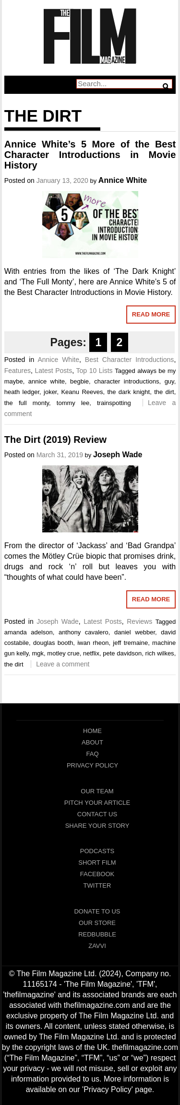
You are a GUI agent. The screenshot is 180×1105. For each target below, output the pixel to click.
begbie (79, 381)
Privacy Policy (92, 765)
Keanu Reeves (82, 391)
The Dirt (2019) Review (55, 439)
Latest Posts (53, 370)
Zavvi (97, 945)
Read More (151, 314)
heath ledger (21, 391)
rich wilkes (159, 653)
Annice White (122, 180)
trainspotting (114, 402)
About (92, 742)
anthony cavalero (83, 632)
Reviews (139, 621)
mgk (38, 653)
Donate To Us (97, 911)
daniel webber (134, 632)
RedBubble (97, 934)
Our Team (97, 791)
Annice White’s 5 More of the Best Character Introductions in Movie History (90, 154)
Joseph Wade (118, 455)
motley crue (63, 653)
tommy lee (73, 402)
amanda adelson (28, 632)
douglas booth (53, 642)
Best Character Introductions (129, 359)
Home (92, 730)
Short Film (97, 862)
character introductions (126, 381)
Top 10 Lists (94, 370)
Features (17, 370)
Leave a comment (62, 664)
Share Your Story (97, 825)
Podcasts (97, 851)
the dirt (164, 391)
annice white (46, 381)
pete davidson (122, 653)
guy (169, 381)
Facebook (97, 874)
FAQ (92, 753)
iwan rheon (92, 642)
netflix (91, 653)
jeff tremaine (130, 642)
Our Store (97, 922)
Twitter (97, 885)
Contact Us (97, 814)
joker (50, 391)
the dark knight (128, 391)
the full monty (26, 402)
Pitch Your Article (97, 802)
